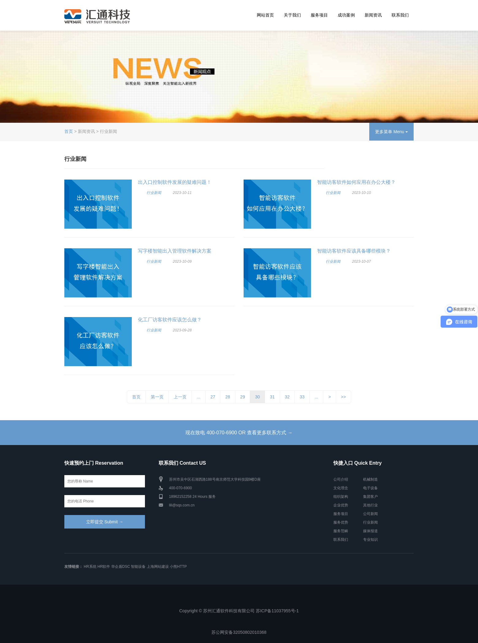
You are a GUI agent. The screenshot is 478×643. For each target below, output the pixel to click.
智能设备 (138, 566)
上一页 (180, 396)
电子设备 (370, 488)
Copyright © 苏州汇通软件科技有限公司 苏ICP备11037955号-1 (239, 610)
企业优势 (340, 505)
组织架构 (340, 496)
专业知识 (370, 539)
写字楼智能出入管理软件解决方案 (174, 251)
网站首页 (265, 15)
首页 (68, 131)
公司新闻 (370, 514)
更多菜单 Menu (391, 131)
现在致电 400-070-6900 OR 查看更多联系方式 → (238, 432)
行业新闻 (153, 193)
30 (257, 396)
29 (242, 396)
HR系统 (90, 566)
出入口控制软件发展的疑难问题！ (174, 182)
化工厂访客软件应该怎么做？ (170, 319)
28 (227, 396)
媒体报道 (370, 531)
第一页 (157, 396)
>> (343, 396)
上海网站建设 (158, 566)
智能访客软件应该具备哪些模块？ (354, 251)
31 (272, 396)
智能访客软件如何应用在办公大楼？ (356, 182)
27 (213, 396)
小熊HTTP (178, 566)
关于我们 (292, 15)
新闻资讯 (373, 15)
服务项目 (319, 15)
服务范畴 (340, 531)
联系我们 (400, 15)
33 (302, 396)
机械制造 (370, 479)
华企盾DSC (120, 566)
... (198, 396)
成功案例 (346, 15)
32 (287, 396)
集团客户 (370, 496)
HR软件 (103, 566)
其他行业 (370, 505)
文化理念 (340, 488)
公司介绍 (340, 479)
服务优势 (340, 522)
